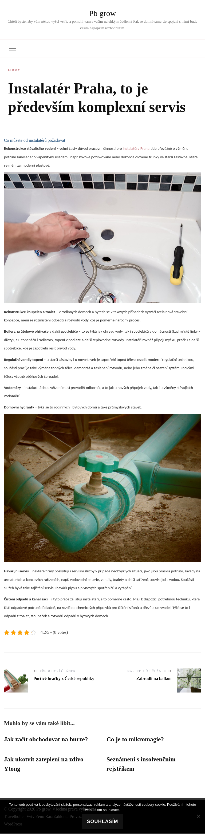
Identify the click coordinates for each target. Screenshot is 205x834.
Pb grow (102, 13)
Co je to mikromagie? (136, 739)
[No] (198, 816)
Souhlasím (102, 821)
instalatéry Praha (136, 148)
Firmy (14, 70)
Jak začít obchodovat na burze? (47, 739)
